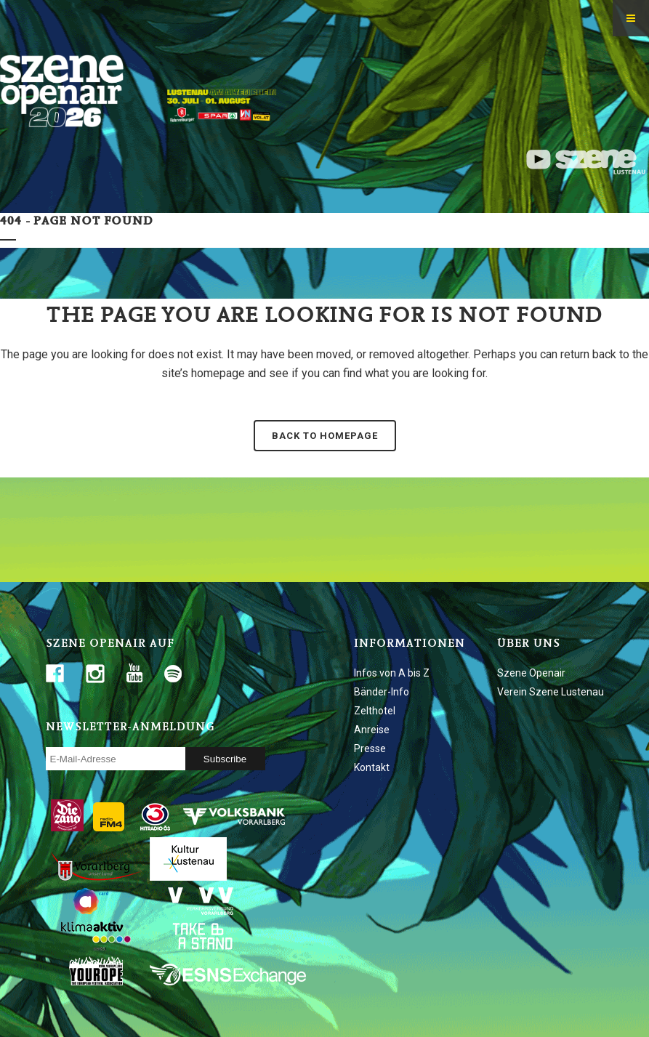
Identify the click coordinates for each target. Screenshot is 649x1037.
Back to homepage (325, 435)
